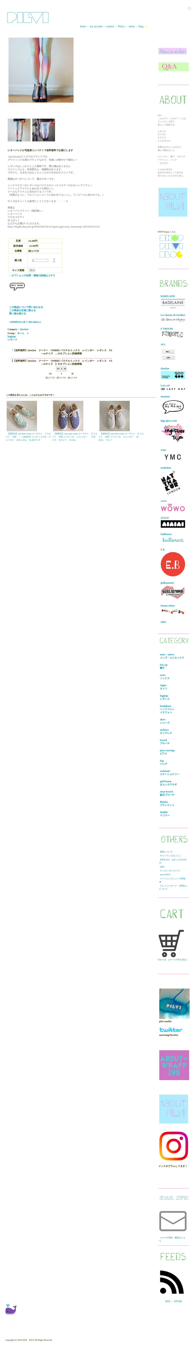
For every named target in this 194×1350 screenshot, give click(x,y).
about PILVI (165, 875)
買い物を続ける (17, 313)
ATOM (178, 1301)
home (83, 26)
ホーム (20, 333)
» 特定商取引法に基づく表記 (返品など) (25, 322)
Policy (121, 26)
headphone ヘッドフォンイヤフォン (168, 709)
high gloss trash (173, 431)
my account (96, 26)
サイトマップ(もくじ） (171, 856)
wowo (173, 505)
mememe (173, 404)
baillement (173, 538)
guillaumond (173, 590)
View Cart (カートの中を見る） (173, 945)
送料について (166, 852)
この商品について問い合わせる (26, 307)
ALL (168, 352)
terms (132, 26)
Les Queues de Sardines (173, 318)
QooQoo (24, 329)
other (163, 622)
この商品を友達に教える (22, 310)
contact (110, 26)
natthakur (170, 480)
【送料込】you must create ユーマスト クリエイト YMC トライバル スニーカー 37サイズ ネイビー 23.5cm (74, 437)
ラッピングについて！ (170, 871)
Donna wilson (173, 610)
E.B (173, 562)
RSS (167, 1301)
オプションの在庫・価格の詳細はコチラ (33, 275)
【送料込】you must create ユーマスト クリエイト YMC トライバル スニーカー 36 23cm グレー (121, 437)
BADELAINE (173, 302)
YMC (173, 455)
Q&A (162, 867)
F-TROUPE (172, 332)
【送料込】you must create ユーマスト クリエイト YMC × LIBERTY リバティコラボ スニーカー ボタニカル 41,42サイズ (28, 437)
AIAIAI (173, 522)
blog (141, 26)
